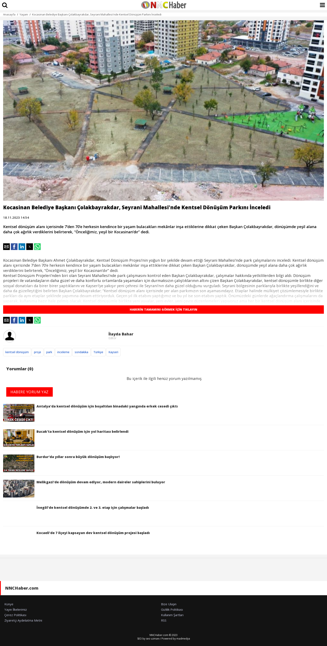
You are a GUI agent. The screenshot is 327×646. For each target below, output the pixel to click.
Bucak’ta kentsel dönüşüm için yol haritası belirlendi (65, 438)
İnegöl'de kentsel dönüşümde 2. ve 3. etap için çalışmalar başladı (76, 514)
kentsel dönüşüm (17, 352)
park (49, 352)
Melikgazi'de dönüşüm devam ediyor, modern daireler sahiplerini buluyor (84, 489)
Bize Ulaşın (168, 604)
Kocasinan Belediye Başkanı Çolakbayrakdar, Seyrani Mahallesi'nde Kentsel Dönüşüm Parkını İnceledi (96, 14)
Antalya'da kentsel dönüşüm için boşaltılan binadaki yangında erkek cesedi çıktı (90, 413)
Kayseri (113, 352)
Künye (8, 604)
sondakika (81, 352)
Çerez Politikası (15, 615)
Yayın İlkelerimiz (15, 609)
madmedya (183, 638)
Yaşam (24, 14)
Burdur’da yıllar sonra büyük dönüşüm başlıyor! (61, 463)
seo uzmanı (153, 638)
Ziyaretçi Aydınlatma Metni (23, 620)
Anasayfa (9, 14)
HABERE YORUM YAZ (29, 391)
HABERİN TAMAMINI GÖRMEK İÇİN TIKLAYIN (163, 309)
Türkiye (98, 352)
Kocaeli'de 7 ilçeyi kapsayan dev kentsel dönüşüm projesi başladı (76, 539)
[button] (6, 246)
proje (37, 352)
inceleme (63, 352)
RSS (163, 620)
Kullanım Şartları (172, 615)
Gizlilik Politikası (172, 609)
